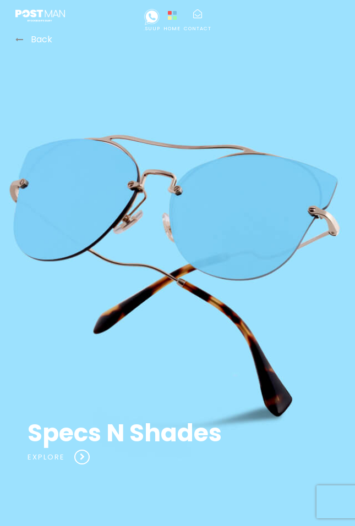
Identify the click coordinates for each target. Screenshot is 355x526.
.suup (152, 20)
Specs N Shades (125, 451)
